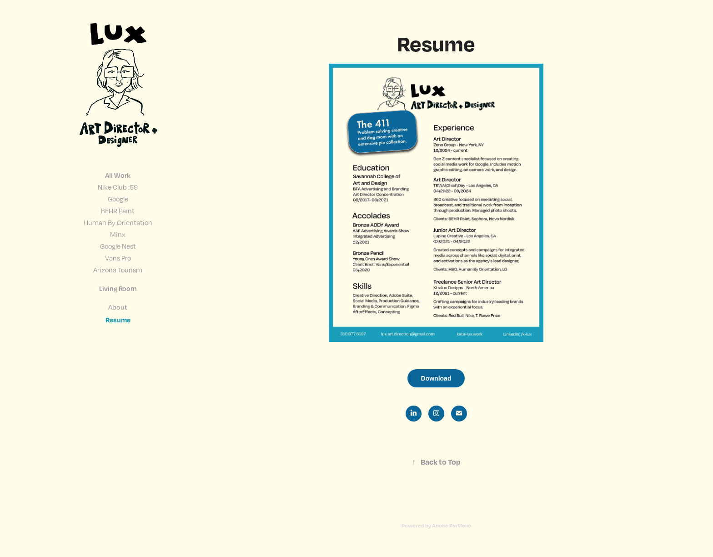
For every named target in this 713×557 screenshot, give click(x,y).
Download (436, 378)
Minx (118, 234)
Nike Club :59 (118, 187)
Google (118, 199)
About (117, 307)
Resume (118, 320)
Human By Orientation (118, 222)
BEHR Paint (118, 210)
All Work (118, 175)
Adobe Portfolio (451, 525)
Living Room (118, 288)
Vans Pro (118, 258)
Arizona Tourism (117, 270)
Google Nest (118, 246)
